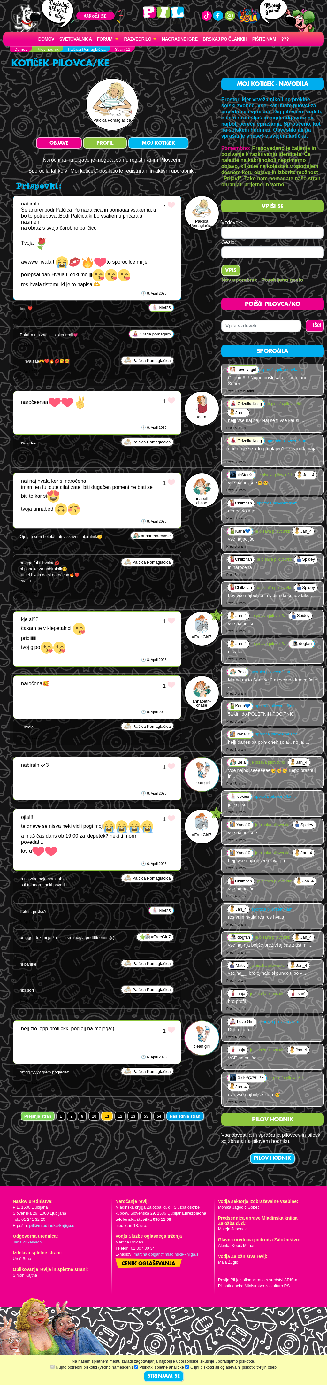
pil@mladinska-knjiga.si (52, 1225)
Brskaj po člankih (225, 39)
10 (94, 1116)
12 (120, 1116)
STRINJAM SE (164, 1376)
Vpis (230, 270)
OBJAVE (58, 143)
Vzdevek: (231, 222)
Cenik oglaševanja (148, 1263)
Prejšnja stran (37, 1116)
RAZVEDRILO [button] (137, 39)
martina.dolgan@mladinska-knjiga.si (166, 1254)
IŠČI (317, 325)
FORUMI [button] (105, 39)
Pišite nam (264, 39)
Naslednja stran (185, 1116)
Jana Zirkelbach (27, 1242)
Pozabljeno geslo (282, 279)
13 (133, 1116)
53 (146, 1116)
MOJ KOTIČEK (158, 143)
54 (159, 1116)
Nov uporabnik (239, 279)
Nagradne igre (180, 39)
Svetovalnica (75, 39)
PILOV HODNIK (272, 1158)
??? (285, 39)
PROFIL (104, 143)
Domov (46, 39)
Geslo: (228, 242)
